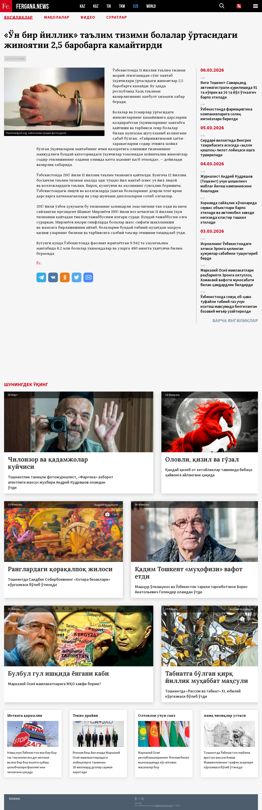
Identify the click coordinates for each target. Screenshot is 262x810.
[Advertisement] (131, 351)
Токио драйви (85, 715)
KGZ (95, 6)
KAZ (82, 6)
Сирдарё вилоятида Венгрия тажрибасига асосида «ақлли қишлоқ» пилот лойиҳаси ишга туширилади (227, 147)
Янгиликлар (18, 17)
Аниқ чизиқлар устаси (225, 715)
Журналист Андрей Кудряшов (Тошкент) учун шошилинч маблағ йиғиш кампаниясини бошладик (226, 183)
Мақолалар (56, 17)
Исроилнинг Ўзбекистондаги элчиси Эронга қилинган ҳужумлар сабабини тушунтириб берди (229, 251)
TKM (122, 6)
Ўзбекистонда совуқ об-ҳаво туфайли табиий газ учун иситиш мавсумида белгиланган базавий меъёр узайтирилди (228, 304)
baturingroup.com (164, 806)
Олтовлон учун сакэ (156, 715)
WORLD (151, 6)
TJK (109, 6)
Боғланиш (14, 798)
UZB (135, 6)
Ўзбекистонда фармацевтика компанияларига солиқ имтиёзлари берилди (226, 114)
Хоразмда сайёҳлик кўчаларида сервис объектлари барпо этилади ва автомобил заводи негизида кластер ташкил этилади (228, 212)
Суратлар (116, 17)
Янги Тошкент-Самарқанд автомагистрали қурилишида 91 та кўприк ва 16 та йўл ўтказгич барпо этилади (228, 90)
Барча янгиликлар (235, 320)
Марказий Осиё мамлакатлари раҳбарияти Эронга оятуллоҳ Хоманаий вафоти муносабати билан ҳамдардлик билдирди (227, 277)
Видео (88, 17)
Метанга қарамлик (24, 715)
